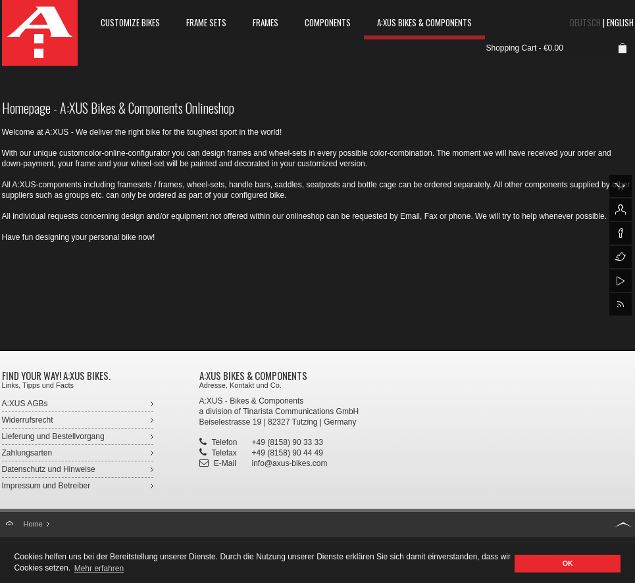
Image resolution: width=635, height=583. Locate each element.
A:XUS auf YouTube (620, 280)
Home (33, 524)
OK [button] (568, 563)
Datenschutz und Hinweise (48, 469)
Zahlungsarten (27, 452)
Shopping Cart (511, 48)
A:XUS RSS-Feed (620, 304)
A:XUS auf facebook (620, 233)
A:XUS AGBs (25, 403)
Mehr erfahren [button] (99, 568)
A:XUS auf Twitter (620, 257)
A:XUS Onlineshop (620, 186)
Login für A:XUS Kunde (620, 209)
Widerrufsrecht (27, 420)
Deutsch (585, 22)
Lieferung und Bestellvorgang (53, 436)
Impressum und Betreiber (46, 485)
